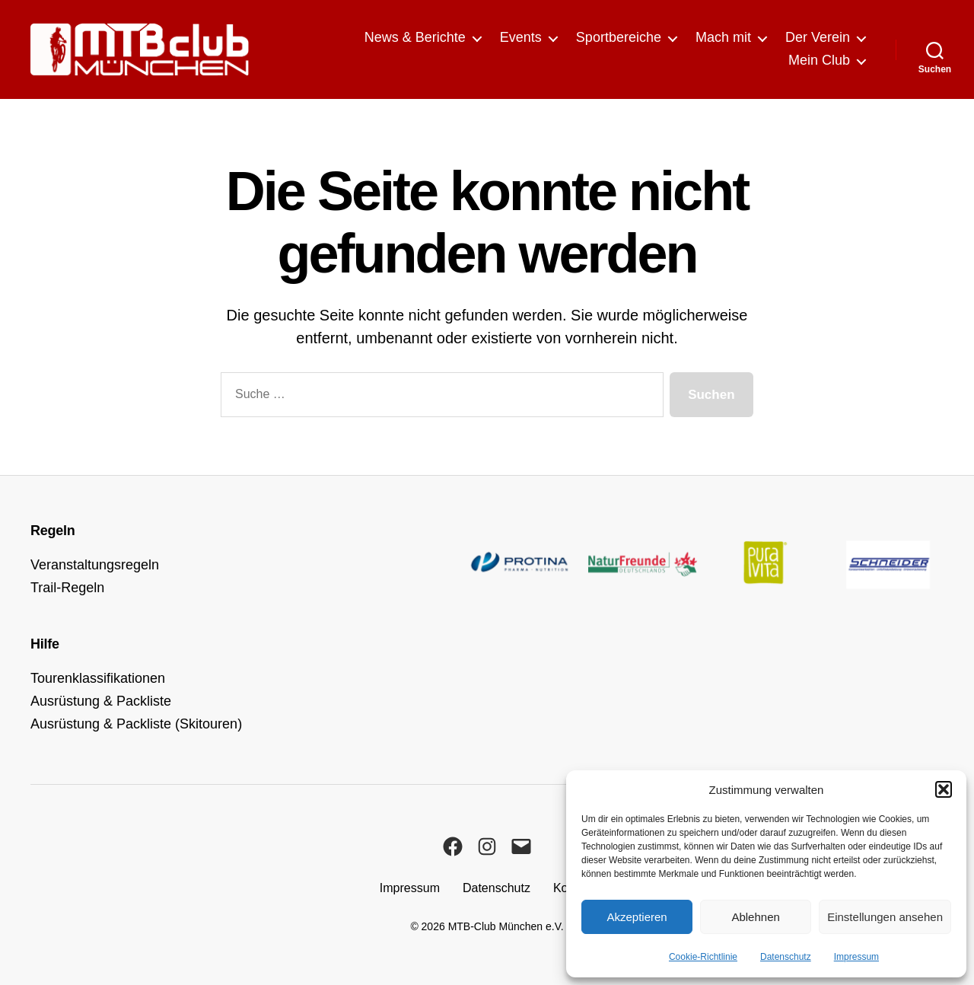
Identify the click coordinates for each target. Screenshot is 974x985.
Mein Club (819, 60)
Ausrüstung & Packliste (100, 701)
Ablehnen (755, 916)
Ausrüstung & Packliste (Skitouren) (136, 724)
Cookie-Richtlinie (703, 957)
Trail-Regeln (67, 587)
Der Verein (817, 37)
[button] (943, 789)
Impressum (856, 957)
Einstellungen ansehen (885, 916)
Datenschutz (785, 957)
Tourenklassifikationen (97, 678)
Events (521, 37)
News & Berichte (415, 37)
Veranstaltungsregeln (94, 564)
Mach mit (723, 37)
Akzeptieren (636, 916)
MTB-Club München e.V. (506, 926)
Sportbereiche (618, 37)
